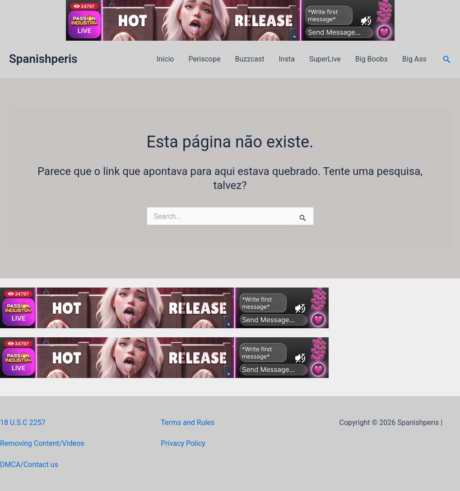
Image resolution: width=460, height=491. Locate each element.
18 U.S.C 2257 (23, 422)
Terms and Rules (187, 422)
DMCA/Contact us (29, 464)
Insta (287, 59)
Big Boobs (371, 59)
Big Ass (414, 59)
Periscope (204, 59)
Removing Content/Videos (42, 443)
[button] (447, 59)
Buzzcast (249, 59)
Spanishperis (43, 59)
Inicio (165, 59)
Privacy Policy (183, 443)
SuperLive (325, 59)
